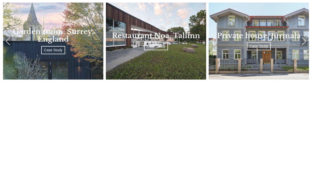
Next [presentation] (304, 41)
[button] (150, 76)
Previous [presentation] (8, 41)
